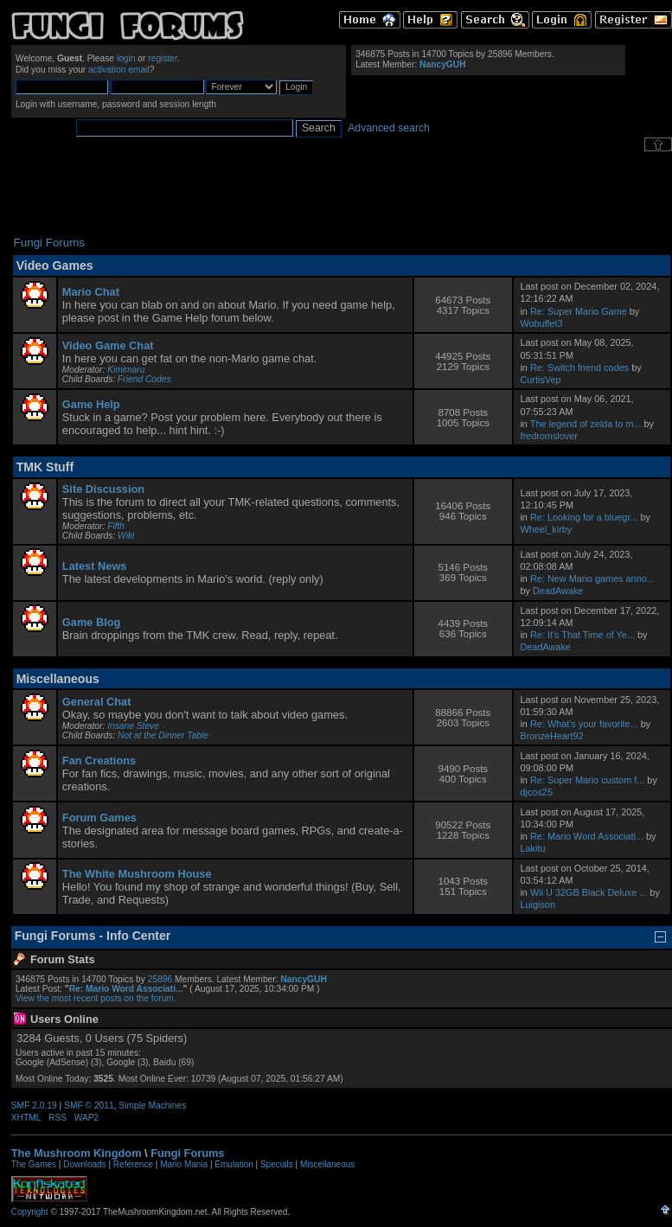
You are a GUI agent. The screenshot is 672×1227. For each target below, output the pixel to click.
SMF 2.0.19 (34, 1105)
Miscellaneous (327, 1164)
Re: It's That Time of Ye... (582, 634)
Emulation (233, 1164)
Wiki (126, 535)
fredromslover (548, 436)
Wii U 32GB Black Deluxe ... (588, 892)
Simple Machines (152, 1105)
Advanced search (389, 128)
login (126, 58)
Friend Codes (144, 379)
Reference (133, 1164)
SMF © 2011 (89, 1105)
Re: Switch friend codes (579, 367)
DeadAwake (558, 590)
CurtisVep (540, 379)
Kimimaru (125, 369)
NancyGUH (442, 64)
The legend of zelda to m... (586, 424)
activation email (119, 69)
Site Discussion (103, 488)
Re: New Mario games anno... (592, 578)
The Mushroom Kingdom (76, 1153)
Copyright (29, 1212)
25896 (160, 979)
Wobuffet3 (541, 323)
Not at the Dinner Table (163, 735)
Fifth (116, 526)
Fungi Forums (187, 1153)
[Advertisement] (341, 194)
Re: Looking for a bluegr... (584, 517)
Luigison (537, 904)
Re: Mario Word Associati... (586, 836)
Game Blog (91, 622)
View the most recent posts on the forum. (96, 998)
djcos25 (536, 792)
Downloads (84, 1164)
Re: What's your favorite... (584, 724)
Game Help (91, 404)
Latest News (94, 565)
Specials (276, 1164)
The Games (33, 1164)
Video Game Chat (108, 345)
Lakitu (532, 848)
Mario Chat (90, 291)
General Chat (96, 701)
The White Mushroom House (137, 873)
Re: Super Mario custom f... (587, 780)
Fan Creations (99, 760)
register (162, 58)
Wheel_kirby (546, 529)
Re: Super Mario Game (578, 311)
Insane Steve (133, 726)
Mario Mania (184, 1164)
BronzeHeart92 (551, 736)
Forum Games (99, 817)
